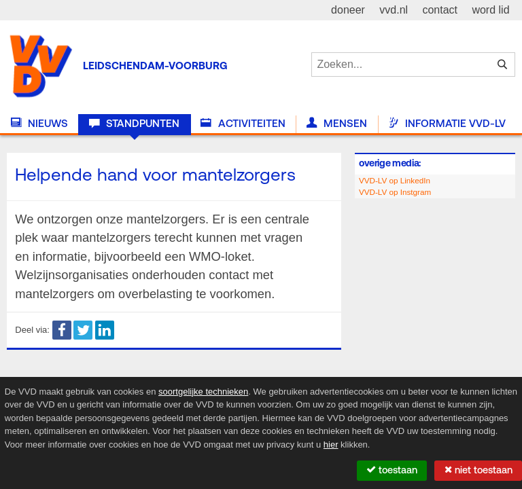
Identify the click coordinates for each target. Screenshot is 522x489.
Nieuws (39, 123)
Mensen (337, 123)
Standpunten (134, 123)
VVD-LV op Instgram (395, 191)
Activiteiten (243, 123)
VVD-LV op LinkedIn (394, 180)
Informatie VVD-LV (447, 123)
